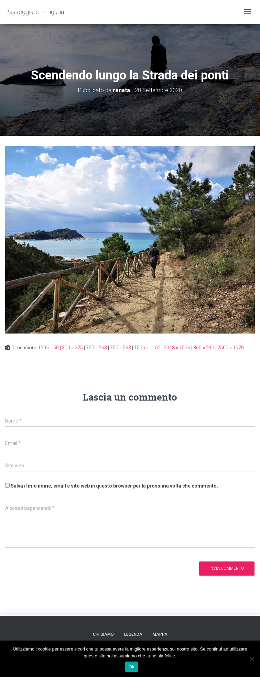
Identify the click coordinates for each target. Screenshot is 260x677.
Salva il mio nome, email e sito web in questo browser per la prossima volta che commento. (114, 486)
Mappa (160, 634)
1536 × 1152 (147, 347)
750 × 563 (96, 347)
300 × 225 (72, 347)
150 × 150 (48, 347)
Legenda (133, 634)
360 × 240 (203, 347)
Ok (131, 666)
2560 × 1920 (230, 347)
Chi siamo (103, 634)
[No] (251, 658)
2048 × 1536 (177, 347)
